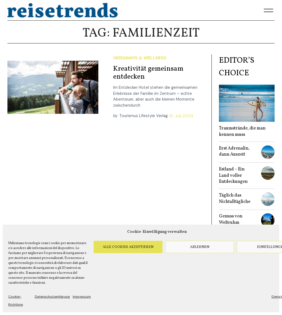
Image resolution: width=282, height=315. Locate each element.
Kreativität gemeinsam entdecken (148, 73)
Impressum (82, 296)
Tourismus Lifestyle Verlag (143, 115)
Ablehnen (199, 247)
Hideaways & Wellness (139, 58)
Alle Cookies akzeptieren (128, 247)
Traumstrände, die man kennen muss (242, 131)
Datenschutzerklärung (52, 296)
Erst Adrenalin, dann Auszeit (234, 151)
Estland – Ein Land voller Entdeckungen (233, 175)
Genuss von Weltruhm (230, 219)
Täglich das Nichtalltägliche (234, 198)
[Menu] (268, 10)
